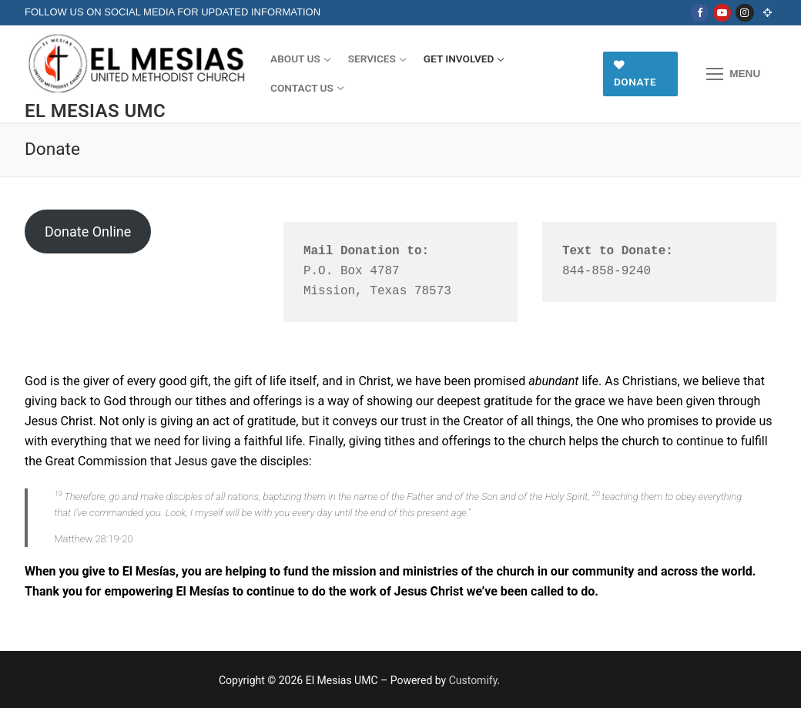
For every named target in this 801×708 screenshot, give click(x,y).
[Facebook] (700, 13)
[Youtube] (722, 13)
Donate (635, 74)
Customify (473, 680)
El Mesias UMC (95, 111)
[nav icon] (733, 74)
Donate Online (88, 231)
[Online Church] (767, 13)
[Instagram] (744, 13)
